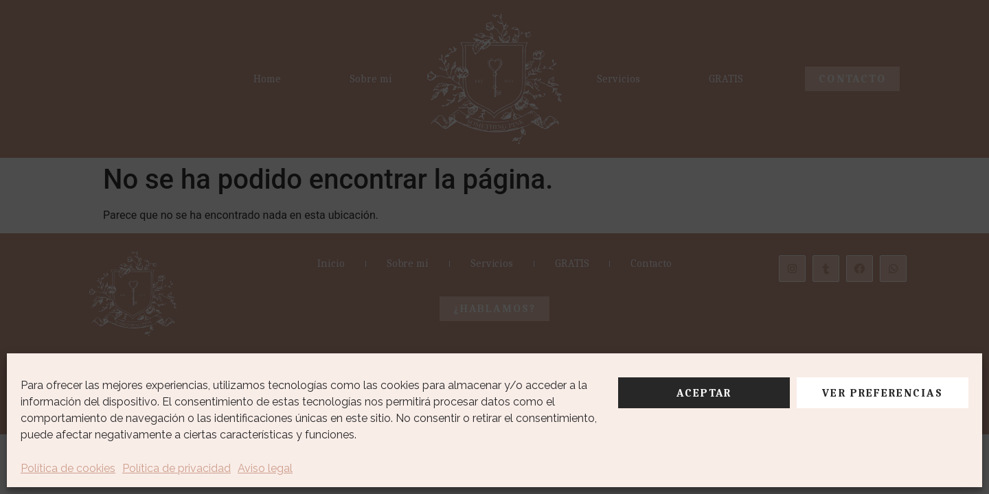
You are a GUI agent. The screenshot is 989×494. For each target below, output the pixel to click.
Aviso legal (265, 468)
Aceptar (704, 393)
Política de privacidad (176, 468)
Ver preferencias (882, 393)
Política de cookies (68, 468)
